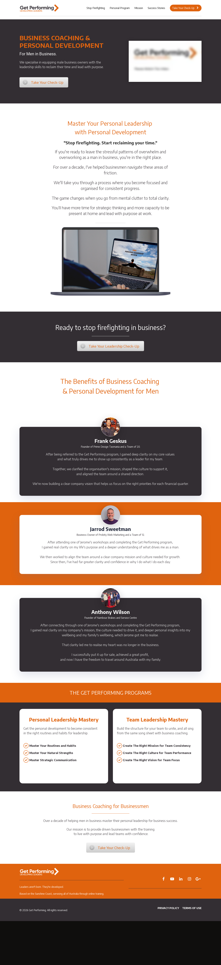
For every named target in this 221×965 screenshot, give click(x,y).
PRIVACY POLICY (168, 908)
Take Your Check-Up (185, 8)
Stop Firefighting (96, 8)
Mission (138, 8)
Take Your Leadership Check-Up (109, 346)
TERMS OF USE (192, 908)
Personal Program (120, 8)
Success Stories (156, 8)
